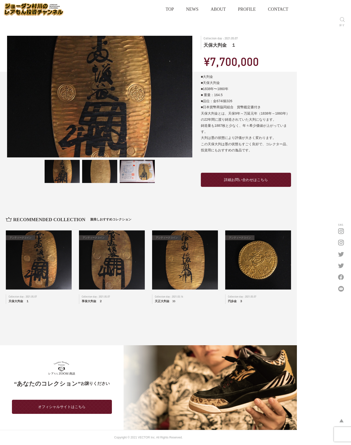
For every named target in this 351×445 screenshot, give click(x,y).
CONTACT (305, 9)
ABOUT (245, 9)
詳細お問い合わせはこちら (273, 180)
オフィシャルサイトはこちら (73, 407)
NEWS (219, 9)
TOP (197, 9)
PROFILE (274, 9)
